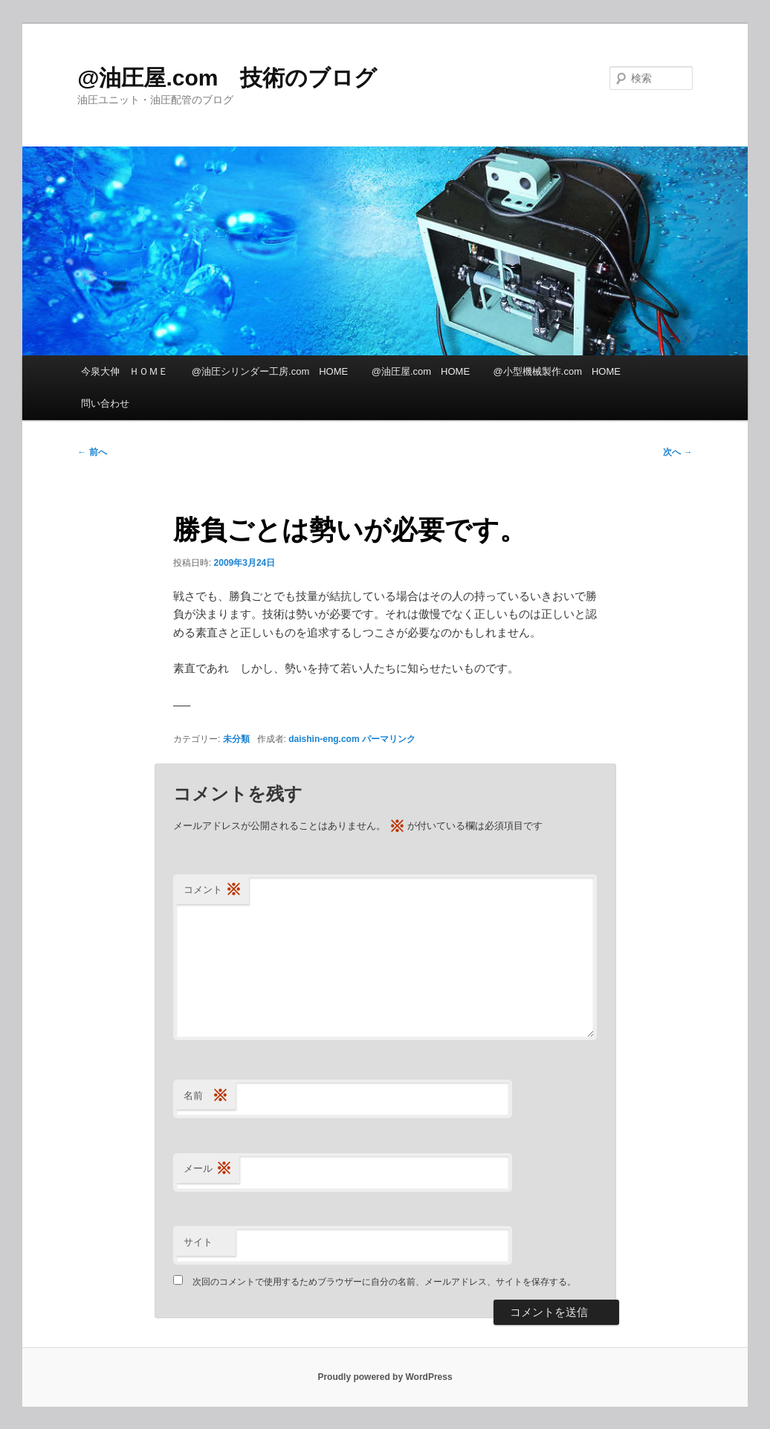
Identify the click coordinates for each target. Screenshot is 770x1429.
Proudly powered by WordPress (384, 1377)
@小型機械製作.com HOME (557, 371)
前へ (91, 452)
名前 (206, 1096)
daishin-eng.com (323, 739)
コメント (213, 890)
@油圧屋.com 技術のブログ (227, 77)
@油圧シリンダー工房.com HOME (270, 371)
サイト (198, 1242)
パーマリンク (388, 739)
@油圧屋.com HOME (421, 371)
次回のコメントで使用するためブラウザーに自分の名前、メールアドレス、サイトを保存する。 (384, 1282)
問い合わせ (105, 403)
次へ (677, 452)
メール (208, 1169)
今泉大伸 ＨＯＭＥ (124, 371)
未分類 (236, 739)
